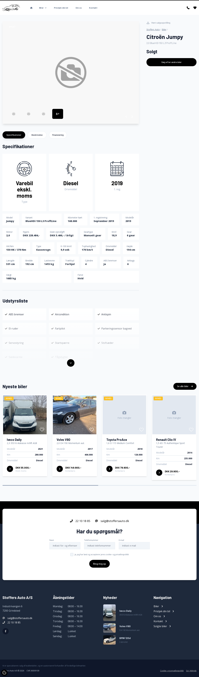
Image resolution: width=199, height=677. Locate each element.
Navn (51, 540)
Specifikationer (13, 134)
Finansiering (58, 134)
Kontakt (93, 8)
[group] (70, 72)
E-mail (121, 540)
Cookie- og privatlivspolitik (172, 671)
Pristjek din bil (61, 8)
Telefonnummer (91, 540)
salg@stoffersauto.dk (112, 521)
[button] (126, 116)
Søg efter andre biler (171, 62)
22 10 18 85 (80, 521)
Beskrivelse (37, 134)
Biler (164, 29)
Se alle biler (185, 386)
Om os (79, 8)
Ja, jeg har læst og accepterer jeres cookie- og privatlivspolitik (102, 554)
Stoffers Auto (153, 29)
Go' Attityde (191, 671)
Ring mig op (99, 563)
